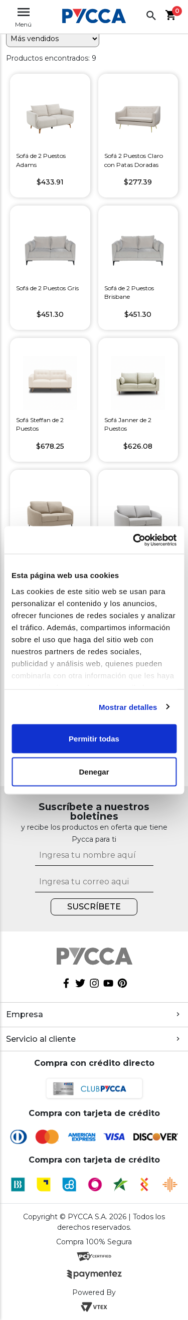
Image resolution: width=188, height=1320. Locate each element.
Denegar (94, 771)
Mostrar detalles (128, 706)
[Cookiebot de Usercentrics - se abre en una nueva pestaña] (133, 539)
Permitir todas (94, 738)
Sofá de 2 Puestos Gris (47, 288)
